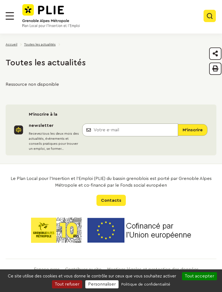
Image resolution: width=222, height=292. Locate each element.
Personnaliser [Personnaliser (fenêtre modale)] (102, 284)
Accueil (11, 44)
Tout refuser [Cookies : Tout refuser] (67, 284)
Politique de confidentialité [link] (145, 284)
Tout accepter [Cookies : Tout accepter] (199, 276)
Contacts (111, 200)
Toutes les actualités (40, 44)
